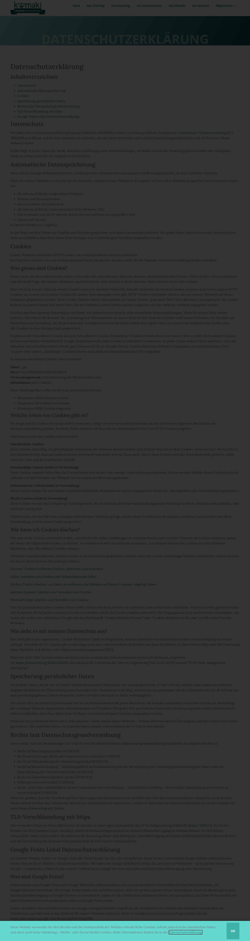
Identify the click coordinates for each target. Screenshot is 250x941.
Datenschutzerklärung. (185, 932)
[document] (125, 470)
